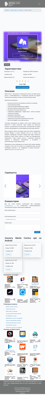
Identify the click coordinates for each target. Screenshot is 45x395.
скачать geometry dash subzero (13, 313)
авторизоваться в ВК (12, 205)
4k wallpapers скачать (11, 316)
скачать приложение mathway (13, 320)
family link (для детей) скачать (13, 322)
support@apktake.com (18, 149)
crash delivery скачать (11, 325)
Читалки (7, 64)
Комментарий (8, 222)
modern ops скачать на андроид (14, 327)
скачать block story (10, 309)
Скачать (22, 55)
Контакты (22, 393)
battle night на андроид (11, 311)
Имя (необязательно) (10, 210)
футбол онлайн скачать (12, 306)
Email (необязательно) (10, 216)
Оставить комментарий (22, 87)
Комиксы (12, 71)
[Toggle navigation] (39, 3)
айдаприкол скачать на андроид (14, 318)
